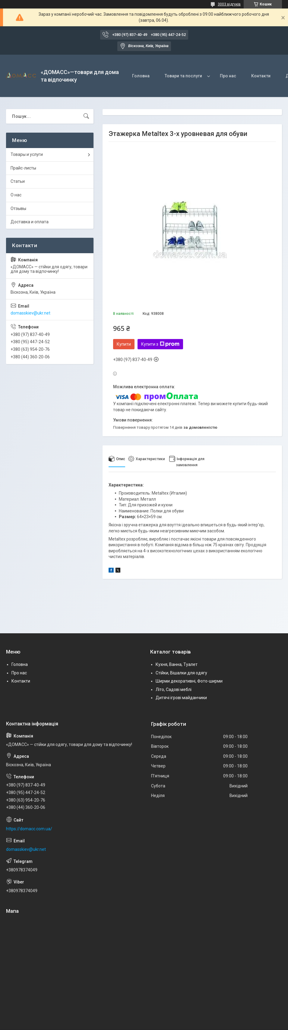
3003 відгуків (229, 4)
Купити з (160, 344)
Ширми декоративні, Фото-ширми (189, 681)
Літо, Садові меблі (173, 689)
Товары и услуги (27, 154)
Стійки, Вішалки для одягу (181, 672)
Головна (141, 75)
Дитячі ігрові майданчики (181, 697)
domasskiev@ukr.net (30, 313)
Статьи (18, 181)
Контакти (261, 75)
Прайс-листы (23, 168)
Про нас (228, 75)
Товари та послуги (183, 75)
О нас (16, 194)
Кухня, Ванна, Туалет (177, 664)
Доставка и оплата (30, 221)
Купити (124, 344)
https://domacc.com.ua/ (29, 828)
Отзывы (18, 208)
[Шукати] (86, 116)
